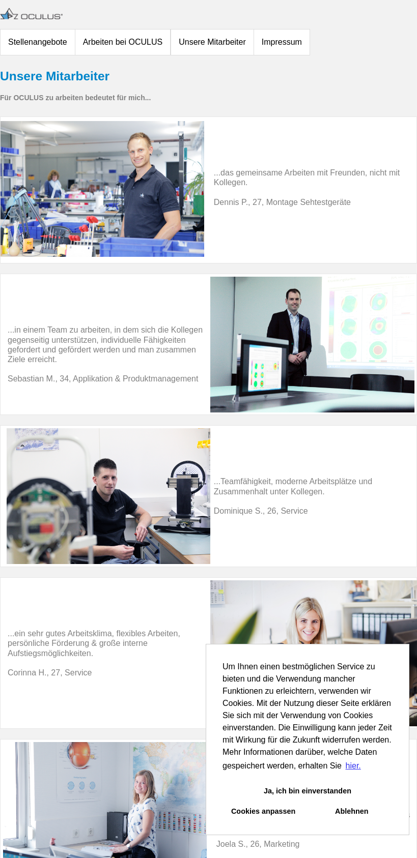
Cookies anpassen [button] (263, 811)
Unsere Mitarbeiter (212, 42)
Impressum (282, 42)
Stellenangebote (37, 42)
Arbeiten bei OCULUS (123, 42)
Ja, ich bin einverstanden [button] (307, 791)
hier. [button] (353, 765)
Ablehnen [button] (352, 811)
